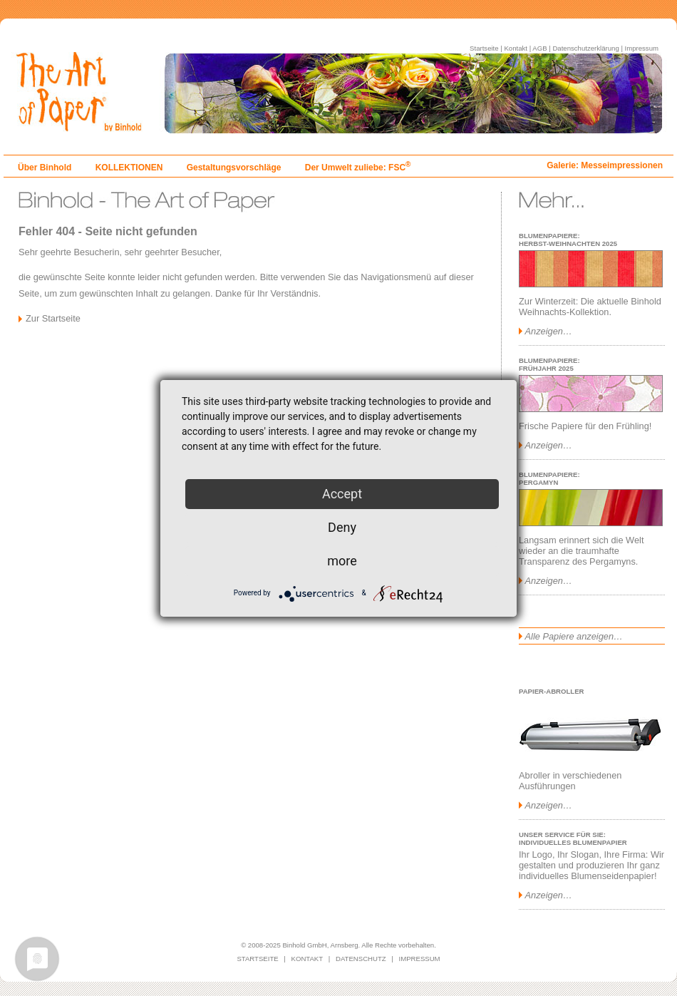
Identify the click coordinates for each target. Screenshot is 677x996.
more (342, 560)
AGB (539, 48)
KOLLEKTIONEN (129, 168)
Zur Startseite (53, 318)
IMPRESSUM (419, 958)
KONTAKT (307, 958)
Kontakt (515, 48)
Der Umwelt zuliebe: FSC (358, 168)
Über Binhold (44, 168)
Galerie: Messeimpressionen (605, 165)
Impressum (641, 48)
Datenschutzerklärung (585, 48)
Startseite (484, 48)
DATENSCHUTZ (361, 958)
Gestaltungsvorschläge (234, 168)
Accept (342, 493)
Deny (342, 527)
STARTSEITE (257, 958)
